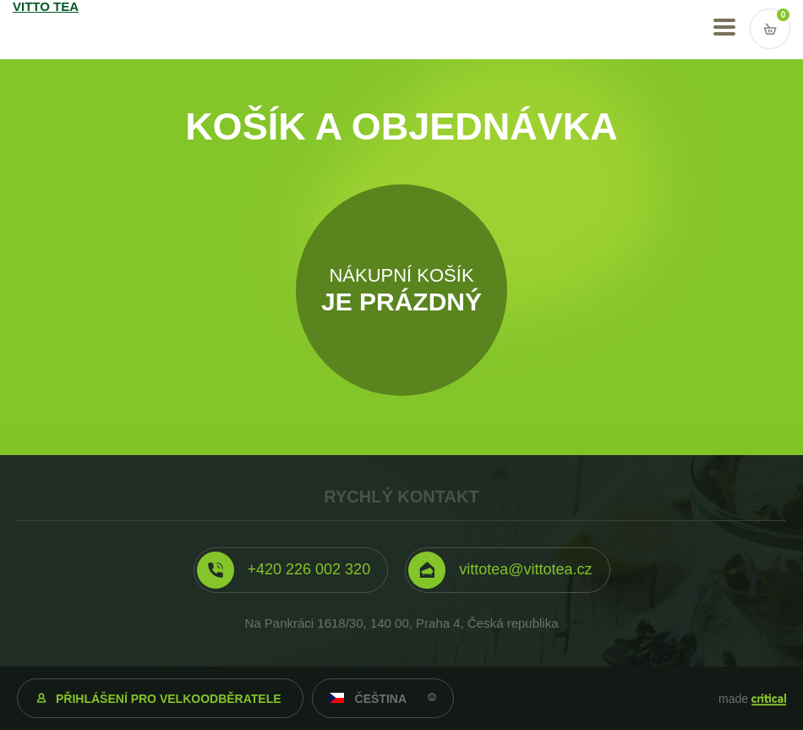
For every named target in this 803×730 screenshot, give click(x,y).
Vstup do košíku (770, 28)
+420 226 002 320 (309, 569)
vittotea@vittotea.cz (525, 569)
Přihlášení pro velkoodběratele (168, 698)
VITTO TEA (60, 29)
